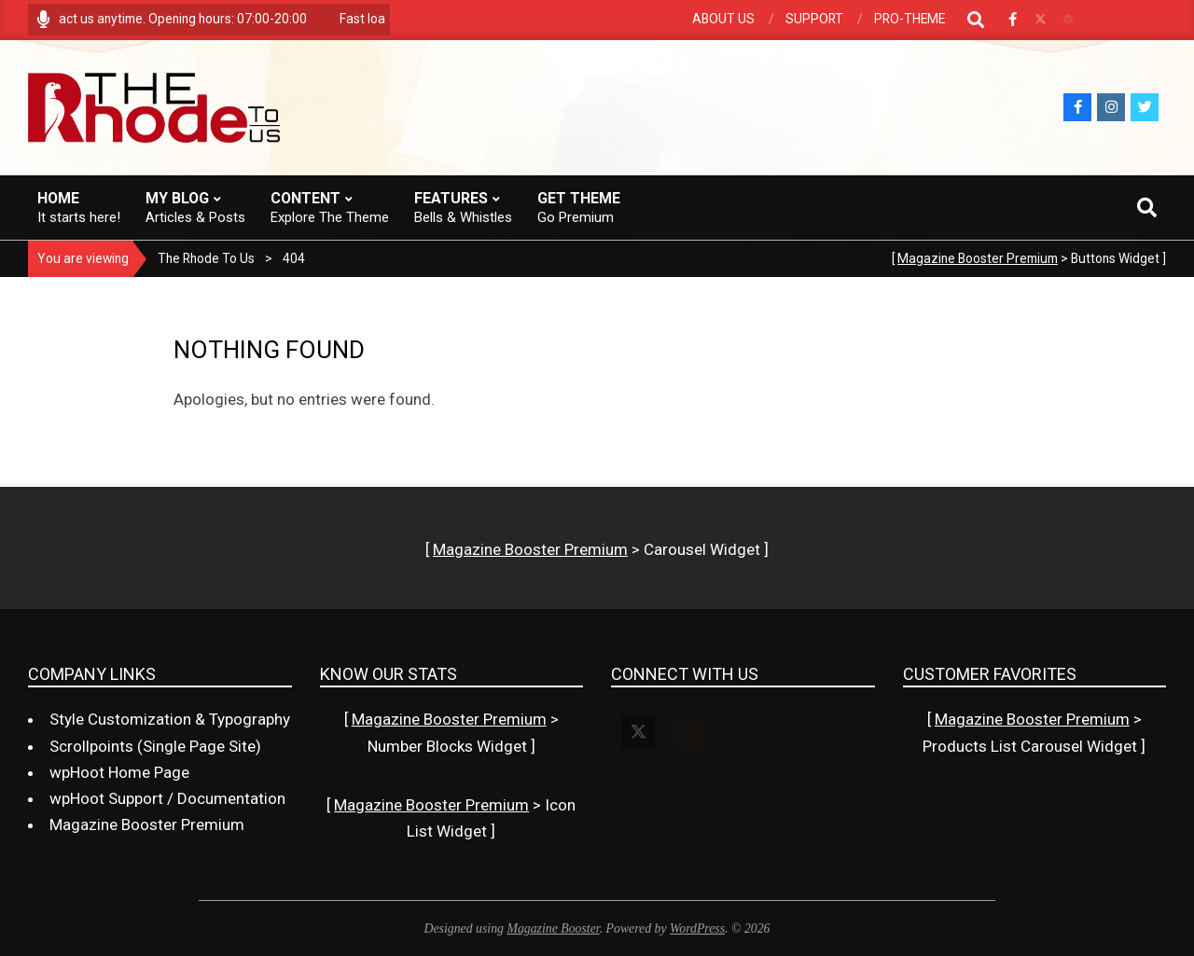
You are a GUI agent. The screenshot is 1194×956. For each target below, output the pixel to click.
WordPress (697, 928)
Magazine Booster (553, 928)
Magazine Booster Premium (977, 258)
